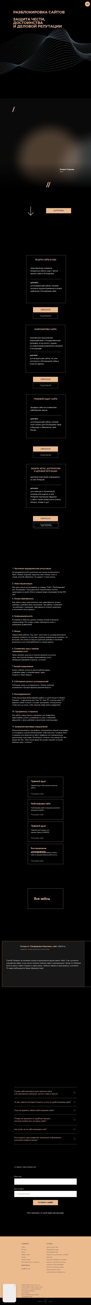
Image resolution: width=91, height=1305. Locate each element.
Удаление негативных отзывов (55, 1267)
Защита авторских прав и (54, 1270)
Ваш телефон (19, 1189)
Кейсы (23, 1247)
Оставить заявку (26, 1260)
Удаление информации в (54, 1260)
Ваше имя (17, 1176)
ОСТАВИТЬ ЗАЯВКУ (45, 1202)
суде (56, 1247)
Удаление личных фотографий (55, 1265)
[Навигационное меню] (87, 4)
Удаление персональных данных (56, 1262)
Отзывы (24, 1257)
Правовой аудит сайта (53, 1250)
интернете (64, 1260)
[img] (25, 40)
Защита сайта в (51, 1247)
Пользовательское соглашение (30, 1262)
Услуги (23, 1252)
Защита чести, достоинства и (55, 1255)
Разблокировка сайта (52, 1252)
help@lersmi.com (26, 1269)
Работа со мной (26, 1255)
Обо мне (24, 1250)
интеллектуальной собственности (56, 1272)
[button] (58, 210)
